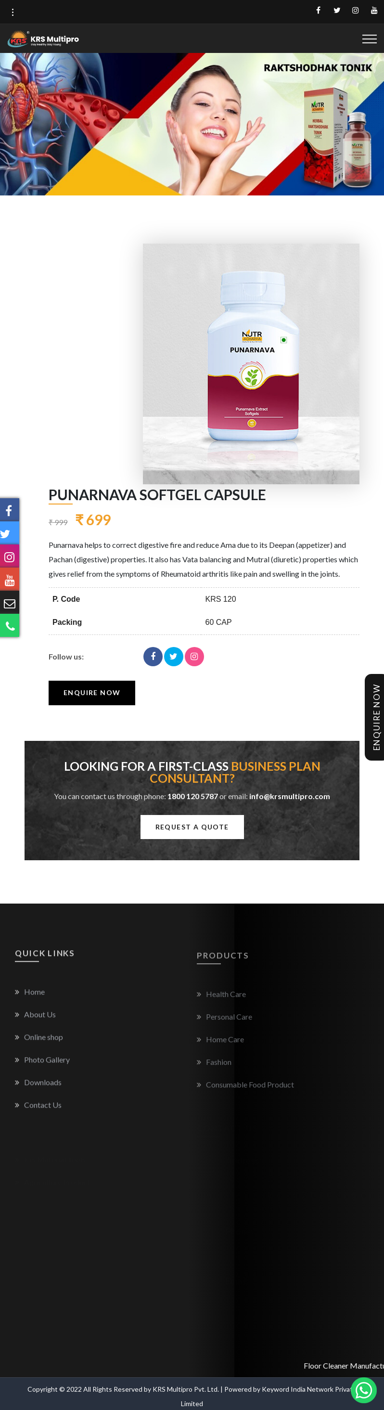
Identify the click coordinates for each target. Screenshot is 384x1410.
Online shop (39, 1043)
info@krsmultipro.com (289, 796)
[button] (12, 12)
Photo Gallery (42, 1066)
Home (30, 998)
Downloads (38, 1089)
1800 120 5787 (192, 796)
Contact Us (38, 1111)
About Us (35, 1021)
